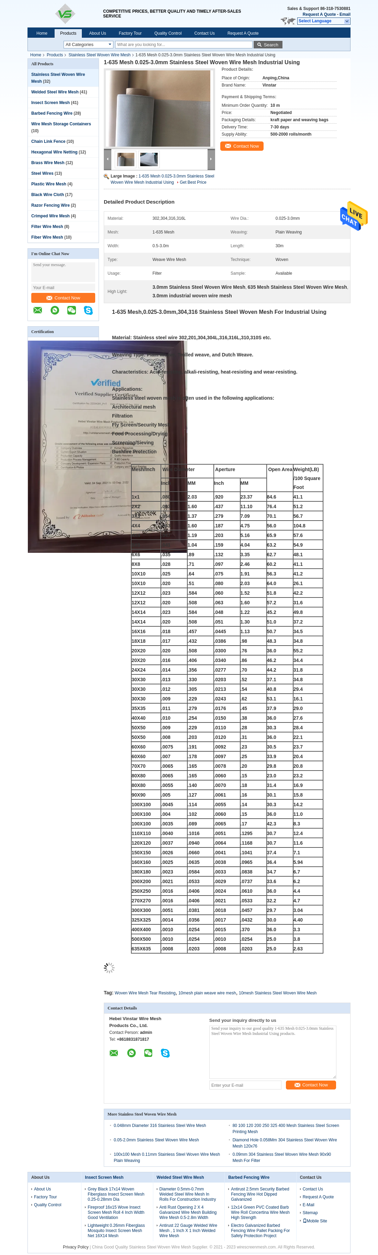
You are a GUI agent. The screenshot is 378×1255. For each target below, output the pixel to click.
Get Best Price (193, 182)
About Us (97, 33)
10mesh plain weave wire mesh (207, 993)
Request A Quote (319, 14)
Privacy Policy (76, 1247)
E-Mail (308, 1204)
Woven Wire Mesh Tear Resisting (145, 993)
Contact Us (204, 33)
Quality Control (167, 33)
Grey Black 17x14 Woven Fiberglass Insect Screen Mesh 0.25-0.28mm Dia (116, 1194)
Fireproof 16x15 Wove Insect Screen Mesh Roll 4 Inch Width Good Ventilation (116, 1212)
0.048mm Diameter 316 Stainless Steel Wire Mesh (160, 1125)
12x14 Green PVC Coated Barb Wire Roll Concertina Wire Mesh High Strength (260, 1212)
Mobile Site (315, 1221)
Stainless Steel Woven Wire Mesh (99, 55)
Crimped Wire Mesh (50, 216)
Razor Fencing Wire (50, 205)
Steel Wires (42, 173)
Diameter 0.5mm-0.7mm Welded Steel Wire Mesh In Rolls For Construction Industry (187, 1194)
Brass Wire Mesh (48, 162)
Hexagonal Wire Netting (54, 152)
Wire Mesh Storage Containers (61, 124)
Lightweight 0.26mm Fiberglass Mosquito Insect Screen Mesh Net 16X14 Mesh (116, 1230)
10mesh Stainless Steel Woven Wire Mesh (278, 993)
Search (271, 44)
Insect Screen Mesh (50, 102)
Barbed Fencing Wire (52, 113)
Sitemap (310, 1212)
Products (68, 33)
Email (345, 14)
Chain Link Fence (48, 141)
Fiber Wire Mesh (47, 237)
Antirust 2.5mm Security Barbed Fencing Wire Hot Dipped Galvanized (260, 1194)
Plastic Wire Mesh (48, 184)
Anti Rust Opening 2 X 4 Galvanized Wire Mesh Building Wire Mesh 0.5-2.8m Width (188, 1212)
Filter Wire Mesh (47, 226)
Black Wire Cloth (47, 194)
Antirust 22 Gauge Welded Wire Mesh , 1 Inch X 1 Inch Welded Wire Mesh (188, 1230)
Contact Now (63, 297)
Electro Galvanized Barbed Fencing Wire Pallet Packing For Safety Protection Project (260, 1230)
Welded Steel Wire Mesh (55, 92)
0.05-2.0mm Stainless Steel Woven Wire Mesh (156, 1140)
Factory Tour (130, 33)
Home (41, 33)
